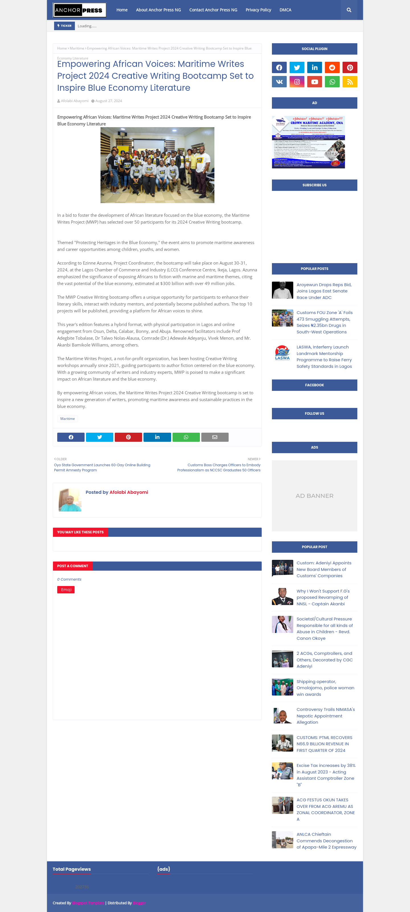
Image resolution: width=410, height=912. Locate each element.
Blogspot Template (88, 902)
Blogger (139, 902)
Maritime (77, 48)
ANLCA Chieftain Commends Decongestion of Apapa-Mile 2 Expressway (326, 840)
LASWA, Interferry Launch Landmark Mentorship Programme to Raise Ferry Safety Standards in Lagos (324, 356)
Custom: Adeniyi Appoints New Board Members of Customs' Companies (324, 569)
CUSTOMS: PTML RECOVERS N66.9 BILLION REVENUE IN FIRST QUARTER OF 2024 (324, 743)
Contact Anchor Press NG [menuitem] (213, 10)
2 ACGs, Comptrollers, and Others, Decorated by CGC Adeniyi (325, 659)
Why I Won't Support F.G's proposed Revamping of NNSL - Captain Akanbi (323, 597)
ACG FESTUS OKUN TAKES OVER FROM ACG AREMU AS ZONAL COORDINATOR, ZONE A (326, 809)
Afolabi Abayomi (75, 100)
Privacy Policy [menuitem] (258, 10)
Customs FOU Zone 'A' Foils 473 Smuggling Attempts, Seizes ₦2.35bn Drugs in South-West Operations (325, 322)
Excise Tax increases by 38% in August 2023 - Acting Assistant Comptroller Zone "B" (326, 775)
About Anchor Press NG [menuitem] (158, 10)
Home (62, 48)
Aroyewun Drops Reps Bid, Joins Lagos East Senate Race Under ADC (324, 291)
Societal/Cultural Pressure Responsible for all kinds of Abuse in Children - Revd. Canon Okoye (325, 628)
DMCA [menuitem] (285, 10)
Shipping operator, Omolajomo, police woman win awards (325, 687)
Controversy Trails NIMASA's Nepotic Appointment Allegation (326, 715)
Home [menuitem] (122, 10)
